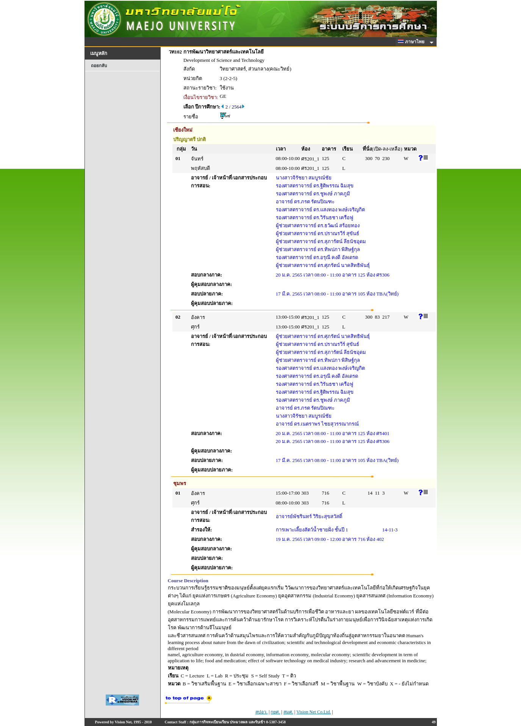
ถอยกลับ (99, 65)
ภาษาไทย (412, 41)
